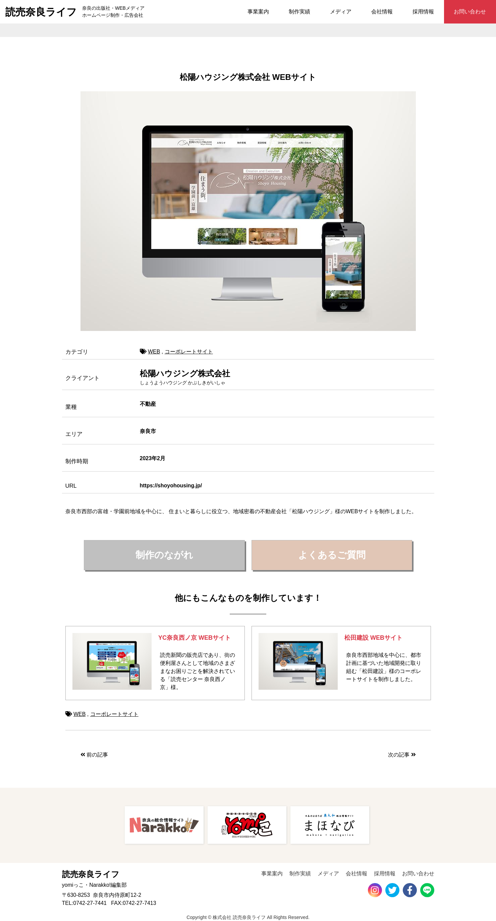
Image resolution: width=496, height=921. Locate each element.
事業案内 (258, 11)
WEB (154, 351)
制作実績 (299, 11)
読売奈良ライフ (41, 11)
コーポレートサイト (189, 351)
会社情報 (382, 11)
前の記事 (94, 755)
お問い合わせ (470, 11)
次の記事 (402, 755)
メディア (340, 11)
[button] (164, 555)
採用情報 (423, 11)
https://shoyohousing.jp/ (171, 485)
